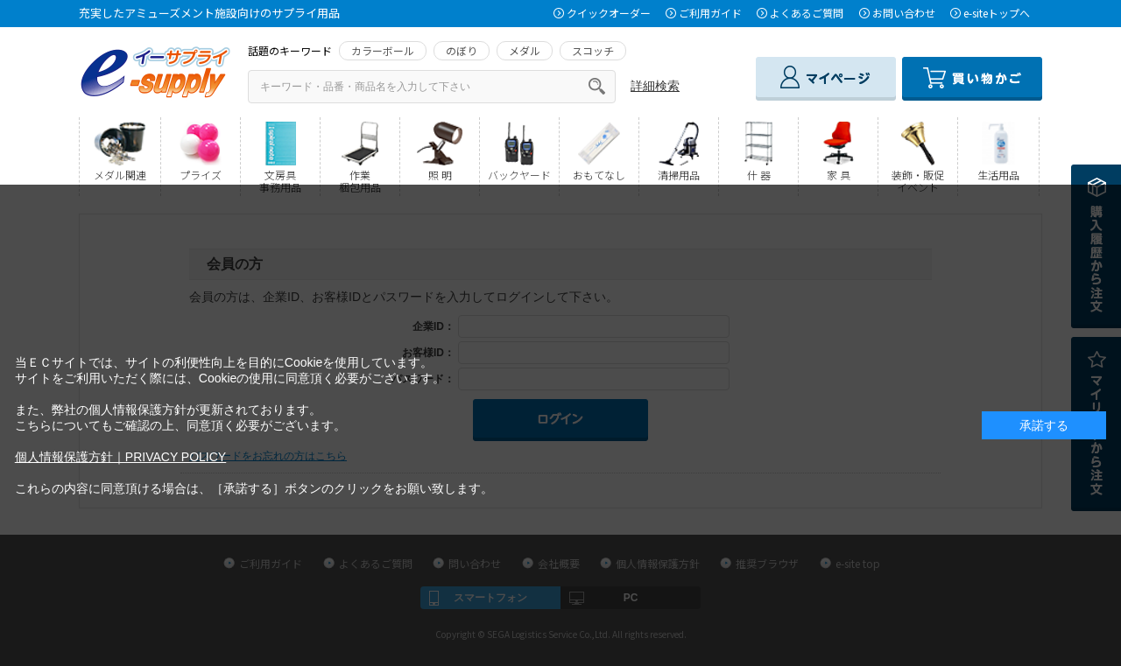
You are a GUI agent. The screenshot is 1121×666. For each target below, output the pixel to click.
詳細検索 (655, 86)
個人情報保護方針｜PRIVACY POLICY (120, 457)
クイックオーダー (609, 12)
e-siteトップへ (996, 12)
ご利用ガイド (710, 12)
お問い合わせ (903, 12)
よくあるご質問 (806, 12)
